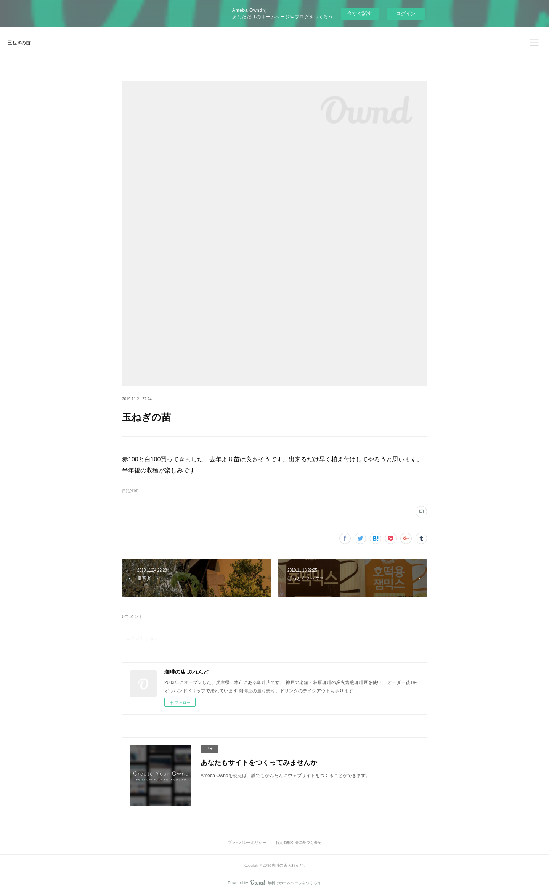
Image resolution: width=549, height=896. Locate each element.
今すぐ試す (359, 13)
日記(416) (130, 491)
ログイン (406, 13)
